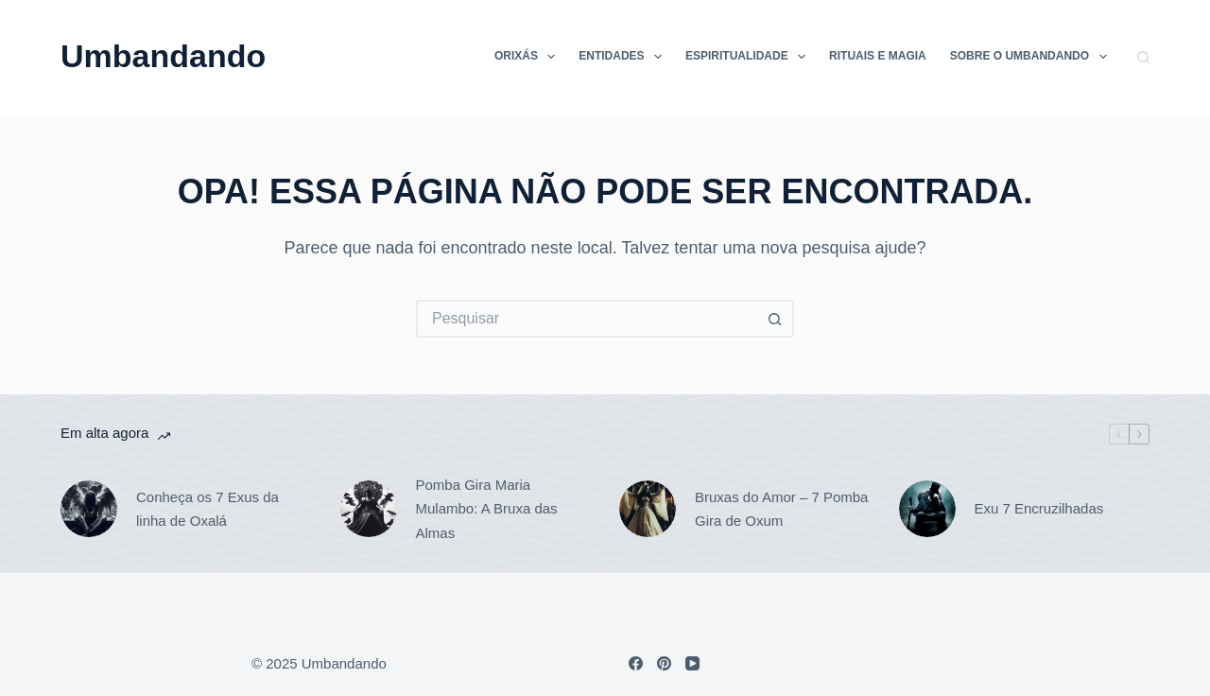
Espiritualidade (749, 56)
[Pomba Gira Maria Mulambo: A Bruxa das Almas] (368, 508)
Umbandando (163, 56)
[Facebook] (636, 663)
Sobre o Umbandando (1032, 56)
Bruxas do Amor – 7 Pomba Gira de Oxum (781, 509)
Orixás (528, 56)
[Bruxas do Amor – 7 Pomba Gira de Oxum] (647, 508)
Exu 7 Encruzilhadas (1039, 508)
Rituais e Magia (877, 55)
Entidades (624, 56)
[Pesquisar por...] (586, 319)
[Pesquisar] (1143, 57)
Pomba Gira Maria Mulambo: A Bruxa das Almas (487, 509)
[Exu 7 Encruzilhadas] (927, 508)
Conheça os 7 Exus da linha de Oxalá (207, 509)
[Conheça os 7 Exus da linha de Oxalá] (88, 508)
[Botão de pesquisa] (775, 319)
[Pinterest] (664, 663)
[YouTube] (692, 663)
